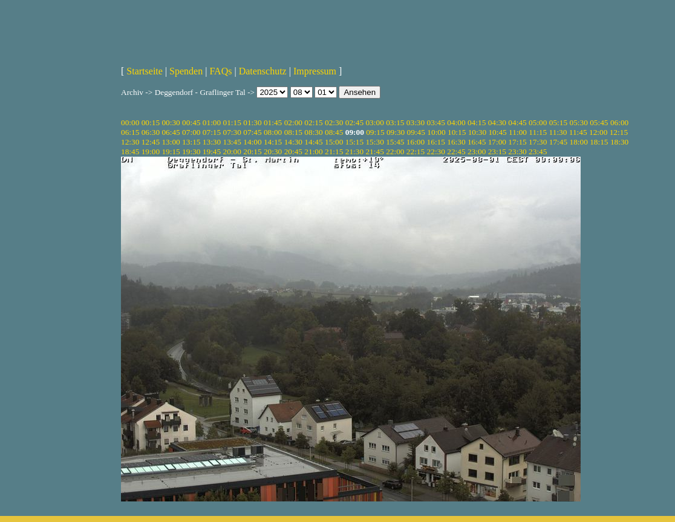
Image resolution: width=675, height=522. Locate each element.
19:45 (212, 151)
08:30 (313, 132)
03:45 (436, 122)
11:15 (538, 132)
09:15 (375, 132)
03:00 (374, 122)
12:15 (619, 132)
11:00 (518, 132)
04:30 (497, 122)
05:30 (578, 122)
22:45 (456, 151)
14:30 (293, 141)
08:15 (293, 132)
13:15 (191, 141)
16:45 (477, 141)
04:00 (456, 122)
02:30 (334, 122)
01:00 (212, 122)
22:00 (395, 151)
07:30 (232, 132)
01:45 (273, 122)
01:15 (232, 122)
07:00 (191, 132)
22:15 (415, 151)
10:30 (477, 132)
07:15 (212, 132)
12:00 (598, 132)
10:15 (457, 132)
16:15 (436, 141)
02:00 (293, 122)
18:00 (578, 141)
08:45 (334, 132)
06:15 (130, 132)
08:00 (273, 132)
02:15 (313, 122)
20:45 (293, 151)
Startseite (144, 71)
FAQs (220, 71)
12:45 (151, 141)
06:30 (151, 132)
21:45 (374, 151)
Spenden (186, 71)
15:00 (334, 141)
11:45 (578, 132)
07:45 (252, 132)
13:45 (232, 141)
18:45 (130, 151)
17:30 (538, 141)
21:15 (334, 151)
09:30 (395, 132)
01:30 (252, 122)
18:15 (599, 141)
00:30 (170, 122)
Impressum (314, 71)
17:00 (497, 141)
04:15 (477, 122)
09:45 (416, 132)
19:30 (191, 151)
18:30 (619, 141)
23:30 (517, 151)
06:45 (170, 132)
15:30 (374, 141)
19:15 (170, 151)
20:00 (232, 151)
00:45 (191, 122)
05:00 (538, 122)
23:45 (538, 151)
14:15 (273, 141)
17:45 (558, 141)
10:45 (497, 132)
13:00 (170, 141)
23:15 (497, 151)
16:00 (415, 141)
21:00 (313, 151)
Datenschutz (263, 71)
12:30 (130, 141)
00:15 (151, 122)
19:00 (151, 151)
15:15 (354, 141)
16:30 (456, 141)
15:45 (395, 141)
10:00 (436, 132)
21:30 (354, 151)
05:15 (558, 122)
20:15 (252, 151)
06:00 (619, 122)
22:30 (436, 151)
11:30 (558, 132)
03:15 (395, 122)
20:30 (273, 151)
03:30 (415, 122)
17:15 (517, 141)
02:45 (354, 122)
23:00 (477, 151)
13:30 (212, 141)
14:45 (313, 141)
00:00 (130, 122)
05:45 (599, 122)
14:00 (252, 141)
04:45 (517, 122)
